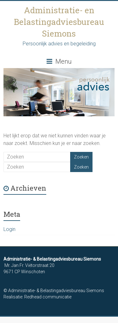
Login (9, 229)
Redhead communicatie (47, 296)
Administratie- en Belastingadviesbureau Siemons (59, 22)
